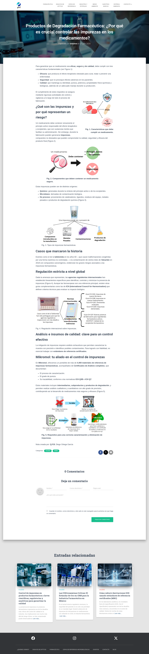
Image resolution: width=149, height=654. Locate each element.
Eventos (96, 649)
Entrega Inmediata (116, 6)
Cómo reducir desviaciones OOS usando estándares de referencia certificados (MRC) (114, 595)
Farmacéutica (48, 5)
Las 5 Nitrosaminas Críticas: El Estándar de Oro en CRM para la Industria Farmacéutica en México (74, 597)
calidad (48, 452)
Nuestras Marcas (105, 6)
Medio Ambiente (95, 6)
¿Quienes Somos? (23, 649)
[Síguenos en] (33, 638)
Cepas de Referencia (72, 6)
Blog (114, 649)
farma (56, 452)
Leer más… (36, 618)
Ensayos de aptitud (60, 6)
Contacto (128, 5)
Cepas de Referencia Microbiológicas (76, 649)
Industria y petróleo (83, 6)
